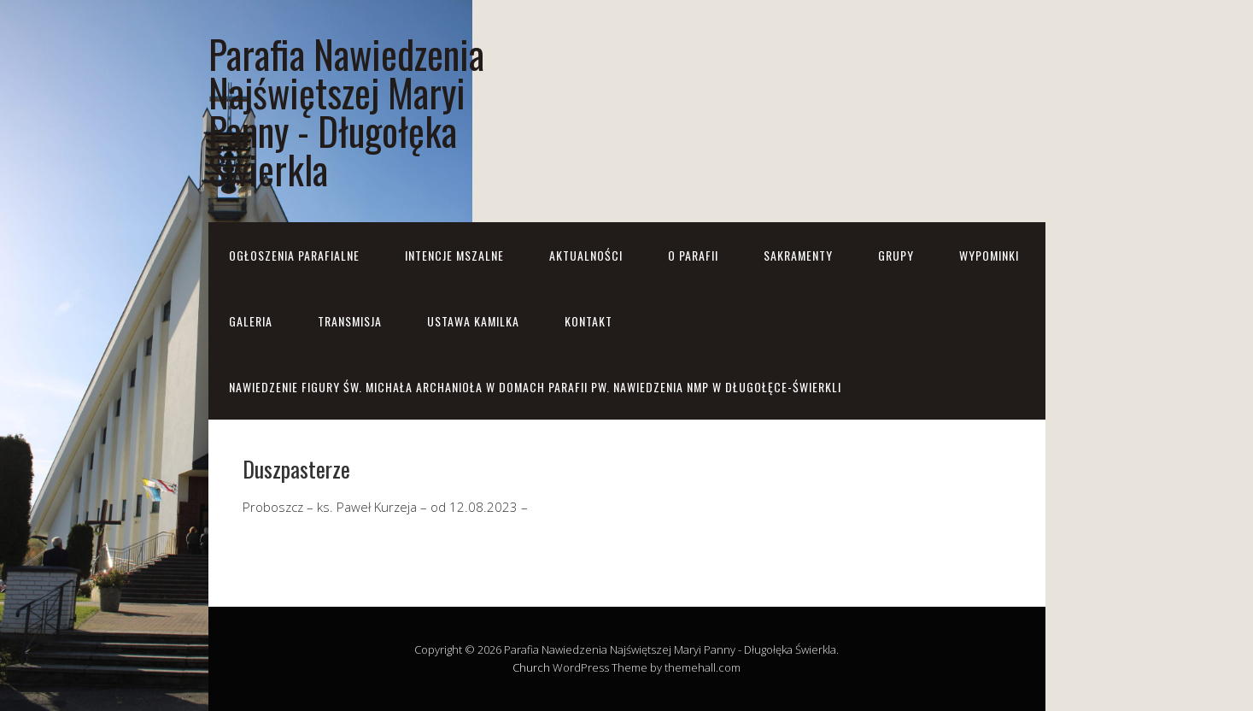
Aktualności (586, 255)
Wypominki (989, 255)
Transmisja (350, 321)
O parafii (693, 255)
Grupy (896, 255)
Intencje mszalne (454, 255)
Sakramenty (798, 255)
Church (531, 667)
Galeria (250, 321)
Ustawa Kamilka (473, 321)
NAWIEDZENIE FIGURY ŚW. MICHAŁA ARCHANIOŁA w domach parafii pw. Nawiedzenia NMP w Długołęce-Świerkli (535, 387)
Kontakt (588, 321)
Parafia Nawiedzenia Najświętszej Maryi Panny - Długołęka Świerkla (346, 111)
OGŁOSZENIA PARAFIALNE (294, 255)
